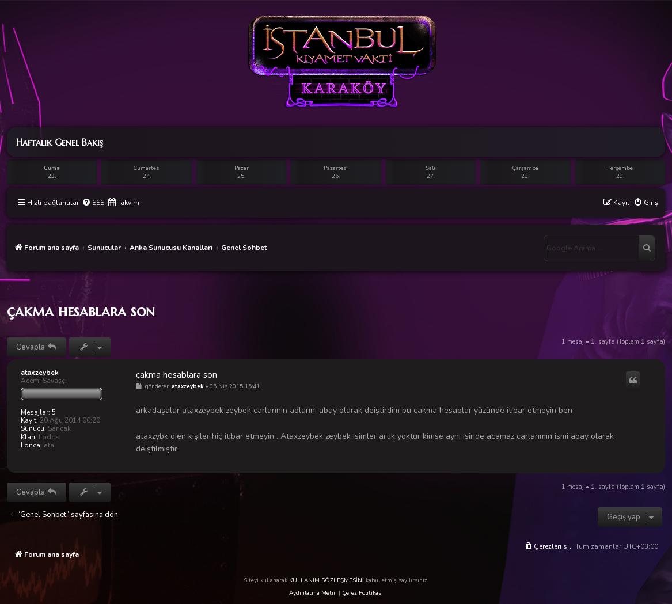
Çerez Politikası (362, 593)
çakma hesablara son (81, 311)
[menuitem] (93, 203)
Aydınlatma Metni (313, 593)
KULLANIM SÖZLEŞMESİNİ (326, 580)
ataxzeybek (40, 373)
